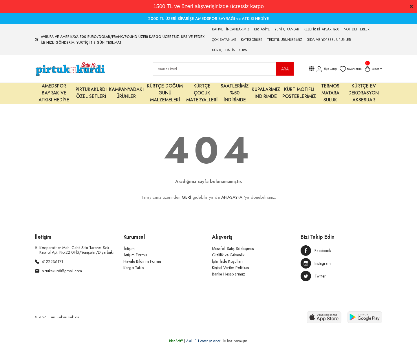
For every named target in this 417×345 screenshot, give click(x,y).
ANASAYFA (231, 197)
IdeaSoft (176, 341)
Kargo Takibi (134, 268)
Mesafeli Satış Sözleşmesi (233, 248)
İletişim (129, 248)
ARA (285, 69)
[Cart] (372, 68)
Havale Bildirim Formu (142, 261)
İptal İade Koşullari (227, 261)
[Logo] (70, 69)
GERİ (186, 197)
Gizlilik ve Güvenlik (228, 255)
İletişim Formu (135, 255)
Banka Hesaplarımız (228, 274)
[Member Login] (322, 68)
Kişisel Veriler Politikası (231, 268)
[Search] (223, 69)
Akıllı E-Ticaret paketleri (203, 341)
